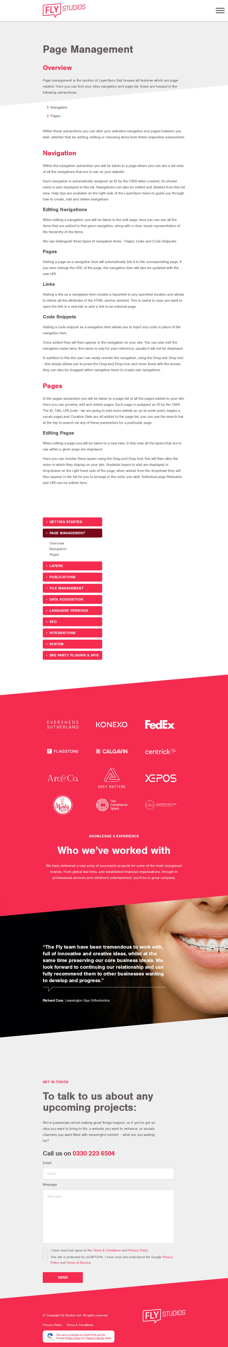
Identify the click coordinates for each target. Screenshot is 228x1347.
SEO (53, 622)
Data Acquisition (66, 599)
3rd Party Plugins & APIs (74, 655)
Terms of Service (78, 1263)
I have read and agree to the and (95, 1250)
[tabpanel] (114, 966)
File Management (66, 588)
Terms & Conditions (107, 1250)
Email (47, 1163)
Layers (56, 566)
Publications (62, 577)
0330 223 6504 (94, 1153)
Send (63, 1277)
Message (50, 1184)
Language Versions (68, 610)
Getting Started (65, 522)
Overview (56, 543)
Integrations (62, 633)
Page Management (67, 533)
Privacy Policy (138, 1250)
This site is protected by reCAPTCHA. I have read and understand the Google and (108, 1260)
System (56, 644)
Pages (54, 554)
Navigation (58, 549)
